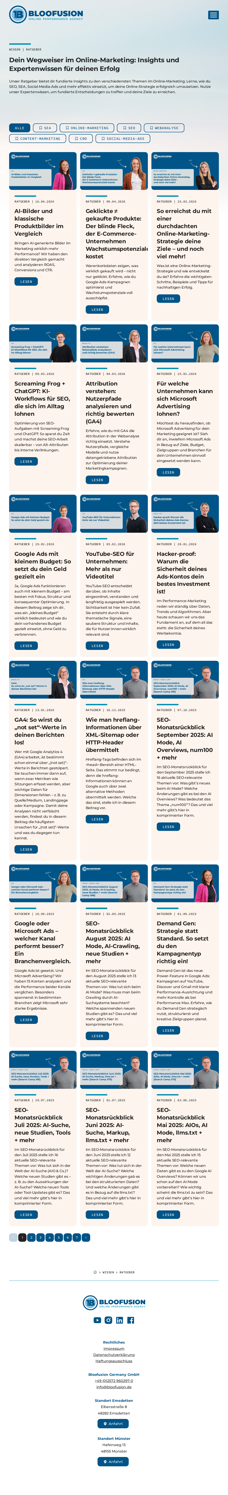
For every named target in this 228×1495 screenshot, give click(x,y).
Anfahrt (113, 1423)
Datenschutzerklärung (114, 1354)
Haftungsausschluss (114, 1361)
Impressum (114, 1348)
